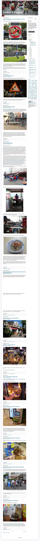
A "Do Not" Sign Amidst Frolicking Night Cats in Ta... (33, 42)
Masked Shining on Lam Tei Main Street (11, 318)
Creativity (8, 72)
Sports (36, 96)
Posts (30, 35)
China (5, 341)
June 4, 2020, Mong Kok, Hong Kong (10, 376)
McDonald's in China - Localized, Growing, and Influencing (32, 72)
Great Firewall (35, 87)
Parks (34, 92)
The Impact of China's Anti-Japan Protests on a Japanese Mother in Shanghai (32, 70)
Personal (36, 92)
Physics (29, 93)
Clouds (36, 82)
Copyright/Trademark (34, 83)
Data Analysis (35, 84)
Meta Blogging (13, 373)
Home (13, 531)
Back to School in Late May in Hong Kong (11, 406)
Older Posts (24, 531)
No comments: (4, 314)
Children (36, 81)
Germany (31, 87)
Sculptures (29, 95)
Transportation (8, 103)
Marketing (32, 91)
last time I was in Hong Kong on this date (9, 379)
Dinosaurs (29, 85)
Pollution (33, 93)
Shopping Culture (33, 95)
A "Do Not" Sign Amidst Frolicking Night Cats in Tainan (14, 19)
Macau (36, 90)
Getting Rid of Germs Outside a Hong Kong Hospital (13, 467)
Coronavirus (7, 341)
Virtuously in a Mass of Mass (32, 75)
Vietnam (36, 98)
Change (33, 81)
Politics (31, 93)
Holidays (36, 88)
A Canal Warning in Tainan (8, 75)
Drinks (32, 85)
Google (33, 87)
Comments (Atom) (8, 532)
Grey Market (29, 88)
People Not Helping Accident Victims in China (32, 63)
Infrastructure (10, 373)
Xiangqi (34, 99)
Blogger (21, 537)
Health (32, 88)
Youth (36, 99)
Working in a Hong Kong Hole (9, 344)
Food (29, 87)
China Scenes (33, 82)
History (7, 403)
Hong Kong (10, 341)
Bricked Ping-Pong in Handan (9, 106)
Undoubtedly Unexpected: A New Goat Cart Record (32, 67)
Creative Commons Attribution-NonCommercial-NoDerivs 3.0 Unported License (32, 103)
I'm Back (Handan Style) (7, 143)
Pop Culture (35, 93)
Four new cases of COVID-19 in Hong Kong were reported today (14, 524)
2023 (29, 40)
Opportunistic (31, 92)
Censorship (29, 81)
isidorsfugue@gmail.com (32, 30)
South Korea (31, 96)
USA (35, 97)
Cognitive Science (30, 83)
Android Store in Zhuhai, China (32, 60)
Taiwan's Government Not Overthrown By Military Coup (32, 61)
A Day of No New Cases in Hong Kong (10, 500)
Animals (5, 72)
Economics (36, 85)
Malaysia (29, 91)
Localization (33, 90)
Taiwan (9, 72)
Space (34, 96)
